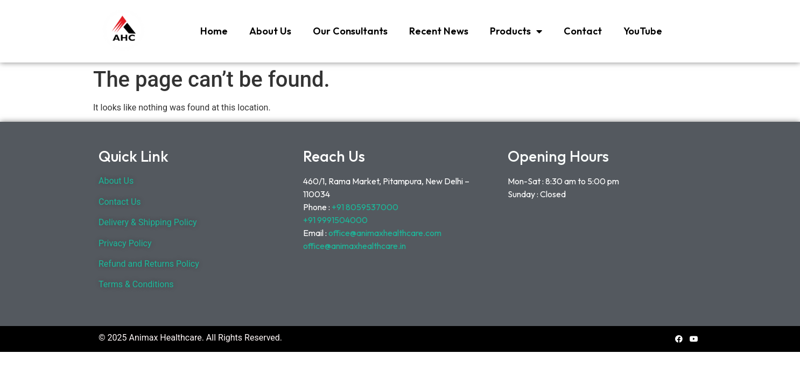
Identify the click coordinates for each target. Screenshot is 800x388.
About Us (270, 31)
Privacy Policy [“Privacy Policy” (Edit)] (125, 243)
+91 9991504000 (335, 219)
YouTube (642, 31)
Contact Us (120, 202)
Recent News (438, 31)
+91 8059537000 (366, 207)
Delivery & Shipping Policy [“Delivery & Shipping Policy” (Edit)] (148, 222)
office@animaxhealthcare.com (384, 232)
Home (214, 31)
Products (516, 31)
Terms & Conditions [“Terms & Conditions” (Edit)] (136, 284)
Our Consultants (350, 31)
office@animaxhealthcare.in (354, 245)
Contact (583, 31)
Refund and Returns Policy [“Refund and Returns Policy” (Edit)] (149, 264)
